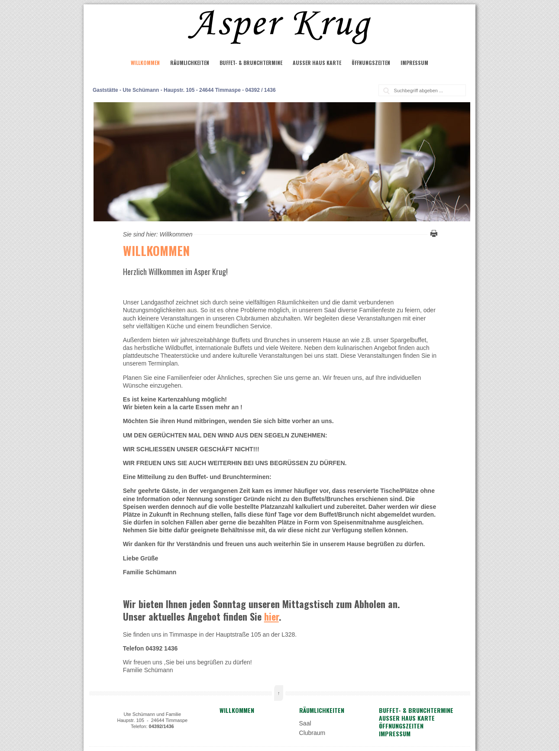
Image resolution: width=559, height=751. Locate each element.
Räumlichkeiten (189, 62)
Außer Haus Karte (317, 62)
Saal (305, 723)
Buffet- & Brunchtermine (251, 62)
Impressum (414, 62)
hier (271, 616)
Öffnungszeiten (371, 62)
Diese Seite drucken (432, 233)
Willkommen (145, 62)
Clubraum (312, 732)
